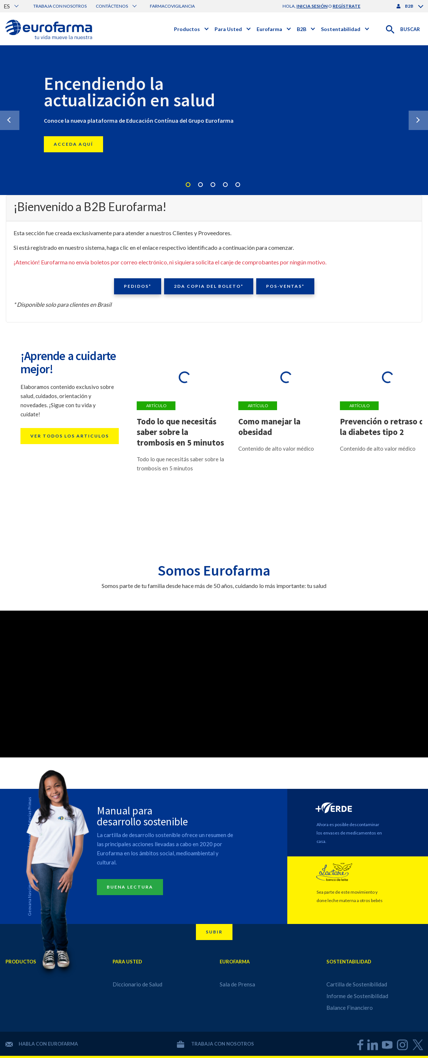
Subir (214, 932)
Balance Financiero (349, 1007)
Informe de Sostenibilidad (357, 996)
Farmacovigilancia (172, 6)
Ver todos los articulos (69, 436)
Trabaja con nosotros (60, 6)
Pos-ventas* (285, 286)
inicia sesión (311, 6)
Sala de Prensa (237, 984)
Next (418, 120)
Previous (9, 120)
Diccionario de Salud (137, 984)
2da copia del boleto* (208, 286)
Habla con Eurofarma (41, 1044)
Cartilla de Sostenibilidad (356, 984)
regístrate (346, 6)
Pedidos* (137, 286)
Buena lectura (130, 887)
